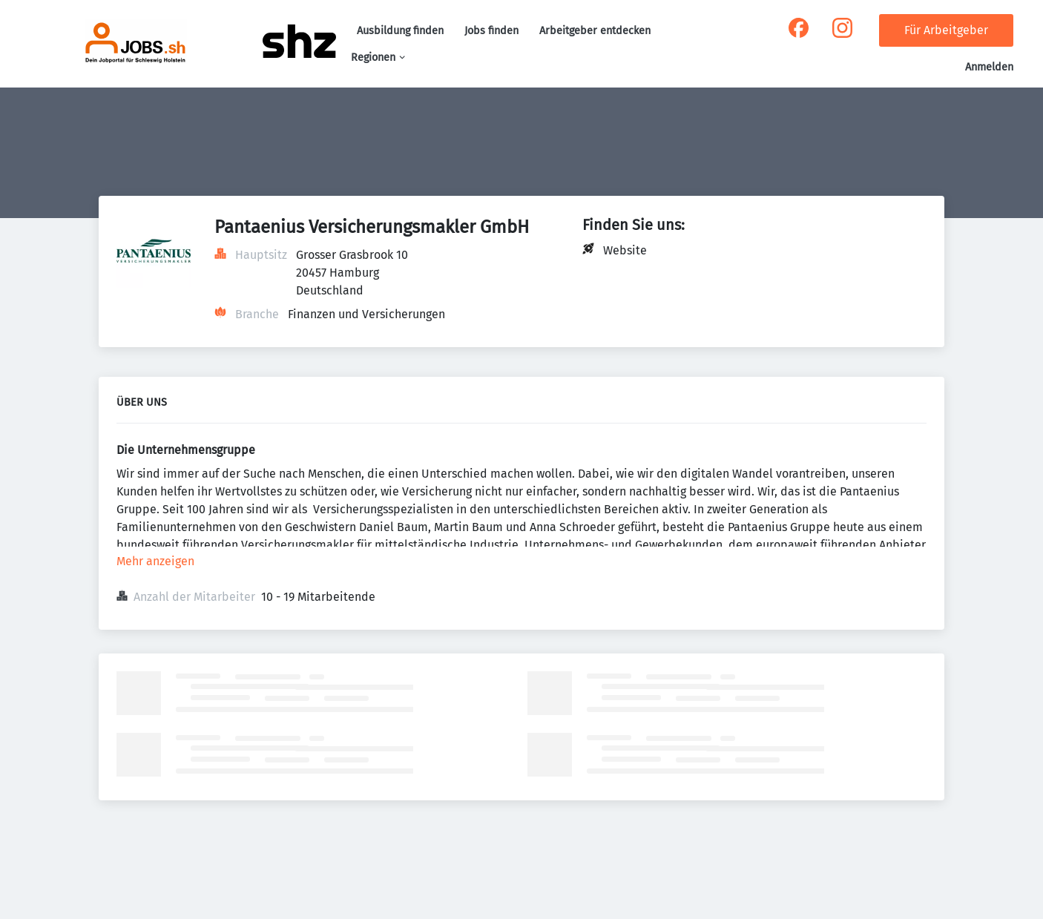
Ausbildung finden (400, 30)
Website (625, 250)
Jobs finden (491, 30)
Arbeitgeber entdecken (595, 30)
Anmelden (989, 67)
